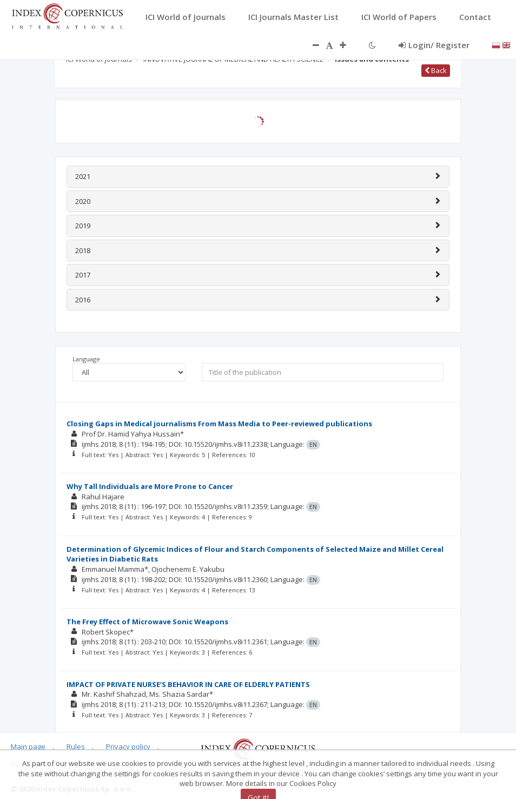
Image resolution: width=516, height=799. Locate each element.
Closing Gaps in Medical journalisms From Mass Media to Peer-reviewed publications (219, 423)
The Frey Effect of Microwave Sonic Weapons (147, 621)
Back (436, 70)
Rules (76, 746)
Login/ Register (434, 44)
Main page (28, 746)
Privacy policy (128, 746)
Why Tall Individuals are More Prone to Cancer (150, 486)
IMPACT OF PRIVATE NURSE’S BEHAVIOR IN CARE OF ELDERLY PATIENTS (188, 684)
